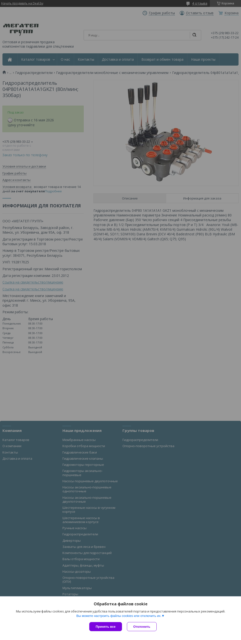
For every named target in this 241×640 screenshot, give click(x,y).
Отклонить (141, 626)
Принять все (106, 626)
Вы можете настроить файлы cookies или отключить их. (118, 616)
